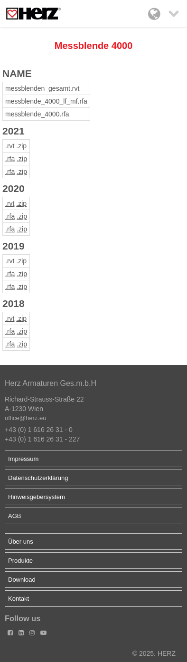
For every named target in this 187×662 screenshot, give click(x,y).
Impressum (23, 458)
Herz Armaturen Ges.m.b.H (50, 383)
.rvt (9, 146)
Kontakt (18, 598)
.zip (21, 146)
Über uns (20, 541)
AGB (14, 515)
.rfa (10, 159)
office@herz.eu (25, 418)
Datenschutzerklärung (38, 477)
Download (22, 579)
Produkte (20, 560)
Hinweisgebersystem (36, 496)
